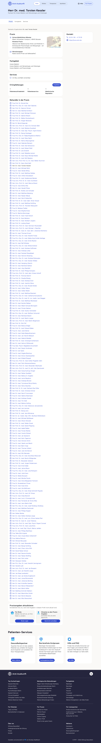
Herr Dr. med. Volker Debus (21, 288)
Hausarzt (68, 690)
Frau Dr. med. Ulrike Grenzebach (22, 176)
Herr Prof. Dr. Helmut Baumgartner (23, 141)
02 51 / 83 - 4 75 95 (75, 37)
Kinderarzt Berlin (12, 688)
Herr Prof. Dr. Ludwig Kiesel (21, 223)
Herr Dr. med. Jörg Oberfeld (21, 268)
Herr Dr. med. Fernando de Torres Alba (24, 501)
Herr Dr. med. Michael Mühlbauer (22, 418)
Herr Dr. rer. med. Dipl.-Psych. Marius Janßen (26, 528)
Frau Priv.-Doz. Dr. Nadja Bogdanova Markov (26, 135)
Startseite (10, 29)
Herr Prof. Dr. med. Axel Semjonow (23, 146)
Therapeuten (53, 3)
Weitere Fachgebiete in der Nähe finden (77, 700)
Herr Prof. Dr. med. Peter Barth (22, 138)
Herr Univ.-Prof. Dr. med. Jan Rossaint (24, 568)
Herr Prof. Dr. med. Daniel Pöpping (23, 426)
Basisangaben (41, 714)
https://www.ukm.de (75, 40)
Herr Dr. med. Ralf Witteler (20, 243)
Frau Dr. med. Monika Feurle (21, 478)
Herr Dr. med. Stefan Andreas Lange (23, 516)
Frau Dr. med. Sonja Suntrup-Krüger (23, 371)
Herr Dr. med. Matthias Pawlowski (23, 508)
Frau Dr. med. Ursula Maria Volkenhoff (24, 536)
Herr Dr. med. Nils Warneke (21, 453)
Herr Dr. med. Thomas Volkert (21, 448)
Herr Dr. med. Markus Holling (21, 403)
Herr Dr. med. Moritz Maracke (21, 596)
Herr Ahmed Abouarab (19, 541)
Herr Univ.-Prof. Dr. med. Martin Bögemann (26, 321)
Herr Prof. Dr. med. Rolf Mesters (22, 158)
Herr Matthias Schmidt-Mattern (22, 591)
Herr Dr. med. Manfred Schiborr (22, 111)
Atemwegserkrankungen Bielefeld (46, 695)
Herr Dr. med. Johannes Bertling (22, 581)
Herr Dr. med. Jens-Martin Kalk (22, 503)
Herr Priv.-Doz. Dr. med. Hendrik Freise (24, 236)
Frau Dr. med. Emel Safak (20, 466)
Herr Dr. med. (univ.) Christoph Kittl (23, 498)
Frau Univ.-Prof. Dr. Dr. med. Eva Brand (24, 181)
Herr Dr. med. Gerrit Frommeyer (22, 393)
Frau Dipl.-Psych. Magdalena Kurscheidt (25, 346)
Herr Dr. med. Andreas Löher (21, 251)
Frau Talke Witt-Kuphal (19, 533)
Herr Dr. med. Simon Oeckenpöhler (23, 356)
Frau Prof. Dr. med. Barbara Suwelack (24, 128)
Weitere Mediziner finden (15, 700)
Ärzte (36, 3)
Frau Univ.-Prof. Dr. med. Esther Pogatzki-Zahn (27, 361)
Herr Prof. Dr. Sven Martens (21, 218)
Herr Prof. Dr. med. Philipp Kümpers (23, 271)
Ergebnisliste (18, 29)
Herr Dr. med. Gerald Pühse (21, 188)
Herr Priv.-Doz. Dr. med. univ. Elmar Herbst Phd (27, 518)
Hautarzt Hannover (13, 693)
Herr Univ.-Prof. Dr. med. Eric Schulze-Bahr (26, 126)
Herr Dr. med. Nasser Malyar (21, 196)
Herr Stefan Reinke (18, 513)
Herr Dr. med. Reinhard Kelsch (21, 316)
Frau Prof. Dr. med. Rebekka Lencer (23, 153)
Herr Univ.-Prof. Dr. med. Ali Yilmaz (23, 493)
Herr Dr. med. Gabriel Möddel (21, 338)
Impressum (69, 726)
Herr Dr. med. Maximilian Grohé (22, 593)
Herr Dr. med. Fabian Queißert (21, 373)
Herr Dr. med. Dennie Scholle (21, 553)
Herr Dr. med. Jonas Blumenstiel (22, 578)
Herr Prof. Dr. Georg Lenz (20, 411)
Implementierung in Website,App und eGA (74, 712)
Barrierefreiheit (70, 733)
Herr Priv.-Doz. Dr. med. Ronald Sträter (24, 286)
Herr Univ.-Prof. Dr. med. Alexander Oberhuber (27, 366)
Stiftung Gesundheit (13, 726)
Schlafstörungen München (44, 688)
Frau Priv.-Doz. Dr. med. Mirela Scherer (24, 246)
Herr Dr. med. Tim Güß (19, 401)
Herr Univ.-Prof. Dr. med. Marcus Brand (24, 183)
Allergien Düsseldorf (43, 693)
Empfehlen (57, 85)
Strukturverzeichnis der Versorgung (76, 709)
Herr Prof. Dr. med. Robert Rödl (22, 148)
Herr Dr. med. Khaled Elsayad (21, 358)
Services (25, 21)
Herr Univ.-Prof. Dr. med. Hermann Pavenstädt (27, 226)
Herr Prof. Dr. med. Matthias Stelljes (23, 173)
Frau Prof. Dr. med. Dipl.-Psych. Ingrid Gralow (26, 131)
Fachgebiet (18, 21)
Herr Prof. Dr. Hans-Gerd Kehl (21, 163)
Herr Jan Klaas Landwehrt (20, 573)
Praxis (11, 21)
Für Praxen (88, 3)
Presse (10, 731)
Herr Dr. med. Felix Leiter (20, 558)
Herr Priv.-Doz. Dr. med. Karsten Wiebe (24, 261)
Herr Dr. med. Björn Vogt (20, 446)
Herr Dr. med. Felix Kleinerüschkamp (23, 363)
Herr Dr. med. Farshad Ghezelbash (23, 253)
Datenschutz (69, 728)
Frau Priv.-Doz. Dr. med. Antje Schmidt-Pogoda (27, 491)
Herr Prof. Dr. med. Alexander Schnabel (24, 543)
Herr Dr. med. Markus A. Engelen (22, 376)
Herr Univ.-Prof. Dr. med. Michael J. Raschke (26, 228)
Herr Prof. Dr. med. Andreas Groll (22, 281)
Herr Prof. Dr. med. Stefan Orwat (22, 423)
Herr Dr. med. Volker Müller (21, 291)
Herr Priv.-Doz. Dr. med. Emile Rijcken (24, 241)
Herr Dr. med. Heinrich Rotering (22, 256)
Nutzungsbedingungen (72, 731)
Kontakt (10, 733)
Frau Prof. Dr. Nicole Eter (20, 103)
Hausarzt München (13, 684)
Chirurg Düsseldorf (13, 695)
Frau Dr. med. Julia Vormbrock (22, 451)
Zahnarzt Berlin (12, 686)
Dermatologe (70, 697)
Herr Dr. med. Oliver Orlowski (21, 421)
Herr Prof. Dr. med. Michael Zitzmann (24, 113)
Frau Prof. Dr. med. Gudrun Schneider (24, 311)
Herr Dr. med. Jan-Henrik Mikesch (23, 336)
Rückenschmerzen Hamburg (45, 697)
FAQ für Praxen (41, 712)
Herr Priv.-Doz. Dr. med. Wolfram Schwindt (25, 313)
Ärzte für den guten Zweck (44, 721)
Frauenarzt (69, 693)
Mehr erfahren (16, 660)
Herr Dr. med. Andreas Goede (21, 398)
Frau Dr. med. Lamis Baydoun (21, 378)
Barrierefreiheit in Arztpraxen (16, 712)
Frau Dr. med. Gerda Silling (20, 171)
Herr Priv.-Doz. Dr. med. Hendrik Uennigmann (26, 563)
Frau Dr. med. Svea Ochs (20, 486)
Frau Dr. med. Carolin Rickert (21, 433)
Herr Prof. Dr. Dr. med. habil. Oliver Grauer (25, 201)
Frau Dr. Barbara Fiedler (19, 208)
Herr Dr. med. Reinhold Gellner (22, 266)
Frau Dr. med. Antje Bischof (21, 496)
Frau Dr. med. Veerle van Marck (22, 443)
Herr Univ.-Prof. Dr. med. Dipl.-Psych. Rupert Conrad (29, 523)
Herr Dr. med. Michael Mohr (21, 168)
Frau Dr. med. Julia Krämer (20, 331)
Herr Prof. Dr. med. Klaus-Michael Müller (25, 156)
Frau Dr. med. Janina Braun (20, 468)
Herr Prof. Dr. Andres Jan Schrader (23, 191)
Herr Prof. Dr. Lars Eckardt (20, 151)
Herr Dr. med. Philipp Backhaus (22, 531)
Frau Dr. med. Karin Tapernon (21, 438)
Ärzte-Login (24, 621)
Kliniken (44, 3)
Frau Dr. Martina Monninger (21, 213)
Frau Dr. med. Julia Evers (20, 473)
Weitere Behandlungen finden (45, 700)
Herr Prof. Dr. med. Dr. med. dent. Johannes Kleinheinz (29, 231)
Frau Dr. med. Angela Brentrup (22, 353)
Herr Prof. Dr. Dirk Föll (19, 323)
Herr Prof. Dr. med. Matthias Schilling (24, 203)
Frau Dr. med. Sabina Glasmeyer (22, 396)
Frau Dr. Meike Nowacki (19, 476)
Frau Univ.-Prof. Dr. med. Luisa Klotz (23, 526)
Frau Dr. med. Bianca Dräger (21, 326)
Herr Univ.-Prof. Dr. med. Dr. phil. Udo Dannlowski (28, 368)
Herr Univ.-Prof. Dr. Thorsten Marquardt (24, 206)
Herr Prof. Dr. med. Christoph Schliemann (25, 341)
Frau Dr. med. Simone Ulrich (21, 441)
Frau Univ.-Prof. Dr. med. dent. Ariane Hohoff (26, 273)
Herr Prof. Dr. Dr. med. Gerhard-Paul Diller (25, 388)
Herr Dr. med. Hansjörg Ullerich (22, 263)
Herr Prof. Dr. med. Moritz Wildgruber (24, 458)
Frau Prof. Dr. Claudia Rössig (21, 278)
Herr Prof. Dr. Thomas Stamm (21, 276)
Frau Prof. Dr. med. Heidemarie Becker (24, 178)
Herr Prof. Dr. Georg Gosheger (22, 133)
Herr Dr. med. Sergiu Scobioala (22, 348)
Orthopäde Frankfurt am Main (16, 697)
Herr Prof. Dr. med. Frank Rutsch (22, 216)
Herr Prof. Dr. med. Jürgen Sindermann (24, 463)
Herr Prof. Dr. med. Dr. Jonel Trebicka (24, 521)
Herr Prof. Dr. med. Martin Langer (22, 318)
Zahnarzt (68, 688)
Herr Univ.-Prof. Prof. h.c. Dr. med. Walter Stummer (28, 161)
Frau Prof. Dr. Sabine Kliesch (21, 116)
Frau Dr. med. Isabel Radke (20, 428)
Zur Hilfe (71, 660)
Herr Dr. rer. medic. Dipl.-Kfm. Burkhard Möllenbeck (28, 416)
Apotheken (63, 3)
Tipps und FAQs (12, 709)
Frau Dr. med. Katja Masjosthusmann (23, 333)
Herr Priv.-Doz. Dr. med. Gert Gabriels (24, 105)
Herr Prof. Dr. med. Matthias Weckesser (24, 301)
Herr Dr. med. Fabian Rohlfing (21, 556)
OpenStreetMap (58, 47)
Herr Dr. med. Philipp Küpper (21, 511)
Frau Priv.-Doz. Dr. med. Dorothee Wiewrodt (26, 456)
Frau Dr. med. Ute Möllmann (21, 488)
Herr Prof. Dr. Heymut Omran (21, 108)
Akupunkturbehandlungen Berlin (46, 686)
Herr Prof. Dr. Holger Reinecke (21, 120)
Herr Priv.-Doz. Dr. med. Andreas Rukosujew (26, 258)
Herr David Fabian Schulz (20, 551)
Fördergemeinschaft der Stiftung (17, 728)
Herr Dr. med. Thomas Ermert (21, 233)
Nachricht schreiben (51, 621)
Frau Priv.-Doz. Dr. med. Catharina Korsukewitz (27, 296)
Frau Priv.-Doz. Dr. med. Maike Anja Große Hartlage (28, 238)
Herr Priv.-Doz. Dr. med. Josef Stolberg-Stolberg (27, 506)
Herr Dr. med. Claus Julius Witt (22, 548)
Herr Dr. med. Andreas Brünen (21, 381)
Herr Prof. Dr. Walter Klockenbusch (23, 118)
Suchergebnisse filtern (47, 660)
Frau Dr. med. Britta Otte (20, 186)
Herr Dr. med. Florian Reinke (21, 431)
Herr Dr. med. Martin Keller (20, 588)
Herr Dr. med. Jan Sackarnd (21, 436)
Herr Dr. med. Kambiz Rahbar (21, 303)
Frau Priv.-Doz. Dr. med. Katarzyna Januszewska (27, 406)
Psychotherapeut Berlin (14, 690)
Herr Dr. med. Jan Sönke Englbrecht (23, 576)
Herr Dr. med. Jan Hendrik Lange (22, 571)
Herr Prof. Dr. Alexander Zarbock (22, 461)
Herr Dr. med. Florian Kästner (21, 308)
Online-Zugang (41, 716)
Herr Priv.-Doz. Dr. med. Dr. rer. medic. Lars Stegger (28, 298)
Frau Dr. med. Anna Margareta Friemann (25, 481)
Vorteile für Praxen (42, 709)
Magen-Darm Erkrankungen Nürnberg (47, 684)
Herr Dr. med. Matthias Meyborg (22, 193)
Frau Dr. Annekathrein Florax (21, 483)
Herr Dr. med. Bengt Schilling (21, 546)
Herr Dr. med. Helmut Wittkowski (22, 343)
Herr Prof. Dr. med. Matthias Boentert (24, 293)
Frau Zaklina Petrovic (19, 538)
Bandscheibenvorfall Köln (44, 690)
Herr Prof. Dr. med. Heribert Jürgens (23, 221)
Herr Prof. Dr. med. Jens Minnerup (23, 413)
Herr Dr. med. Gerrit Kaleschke (22, 198)
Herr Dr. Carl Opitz (18, 351)
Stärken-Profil (41, 719)
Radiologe (69, 684)
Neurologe (69, 686)
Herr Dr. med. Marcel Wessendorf (22, 586)
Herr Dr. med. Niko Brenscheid (22, 598)
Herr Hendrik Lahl (17, 566)
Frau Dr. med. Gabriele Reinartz (22, 143)
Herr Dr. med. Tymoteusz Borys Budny (24, 383)
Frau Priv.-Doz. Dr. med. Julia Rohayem (24, 471)
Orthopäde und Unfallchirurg (74, 695)
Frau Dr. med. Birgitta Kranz (21, 211)
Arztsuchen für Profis (72, 716)
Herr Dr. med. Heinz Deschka (21, 386)
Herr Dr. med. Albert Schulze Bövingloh (24, 306)
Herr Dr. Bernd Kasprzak (19, 123)
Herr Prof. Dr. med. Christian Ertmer (23, 391)
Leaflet (51, 47)
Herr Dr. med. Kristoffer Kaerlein (22, 583)
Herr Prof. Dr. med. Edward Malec (23, 328)
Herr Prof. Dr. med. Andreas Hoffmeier (24, 248)
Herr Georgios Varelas (19, 561)
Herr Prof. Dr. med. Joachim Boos (23, 283)
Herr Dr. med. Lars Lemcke (20, 408)
